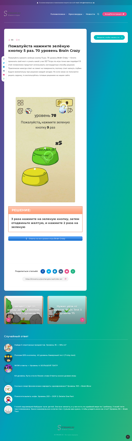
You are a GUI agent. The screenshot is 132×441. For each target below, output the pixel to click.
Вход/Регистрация (114, 14)
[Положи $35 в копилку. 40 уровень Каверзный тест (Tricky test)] (8, 358)
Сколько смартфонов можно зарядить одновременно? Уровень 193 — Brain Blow (52, 386)
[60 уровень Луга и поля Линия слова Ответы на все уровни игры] (8, 379)
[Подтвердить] (122, 37)
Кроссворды (75, 14)
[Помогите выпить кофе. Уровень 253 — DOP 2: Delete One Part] (8, 399)
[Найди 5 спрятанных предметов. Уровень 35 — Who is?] (8, 348)
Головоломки (58, 14)
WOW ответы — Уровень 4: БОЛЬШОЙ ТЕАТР (36, 366)
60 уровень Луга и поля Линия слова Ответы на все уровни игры (45, 376)
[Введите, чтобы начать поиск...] (109, 37)
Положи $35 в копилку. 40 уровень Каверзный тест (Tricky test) (44, 355)
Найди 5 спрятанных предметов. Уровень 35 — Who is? (40, 345)
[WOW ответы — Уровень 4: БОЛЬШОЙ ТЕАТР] (8, 368)
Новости (90, 14)
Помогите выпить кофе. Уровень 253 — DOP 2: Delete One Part (44, 396)
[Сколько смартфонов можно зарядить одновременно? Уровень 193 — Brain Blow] (8, 389)
